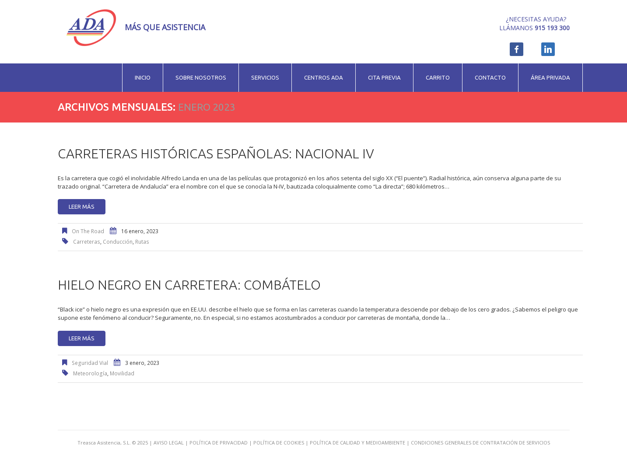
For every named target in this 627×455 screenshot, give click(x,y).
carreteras (86, 241)
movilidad (122, 373)
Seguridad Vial (90, 363)
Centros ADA (323, 77)
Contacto (490, 77)
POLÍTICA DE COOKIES (278, 442)
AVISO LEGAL (169, 442)
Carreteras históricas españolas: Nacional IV (216, 153)
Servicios (265, 77)
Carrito (438, 77)
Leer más (82, 206)
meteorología (90, 373)
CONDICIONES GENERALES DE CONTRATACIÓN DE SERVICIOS (480, 442)
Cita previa (384, 77)
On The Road (88, 231)
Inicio (143, 77)
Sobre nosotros (200, 77)
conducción (118, 241)
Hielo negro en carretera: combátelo (189, 284)
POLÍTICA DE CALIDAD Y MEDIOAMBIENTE (357, 442)
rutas (142, 241)
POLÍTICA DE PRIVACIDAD (218, 442)
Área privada (550, 77)
